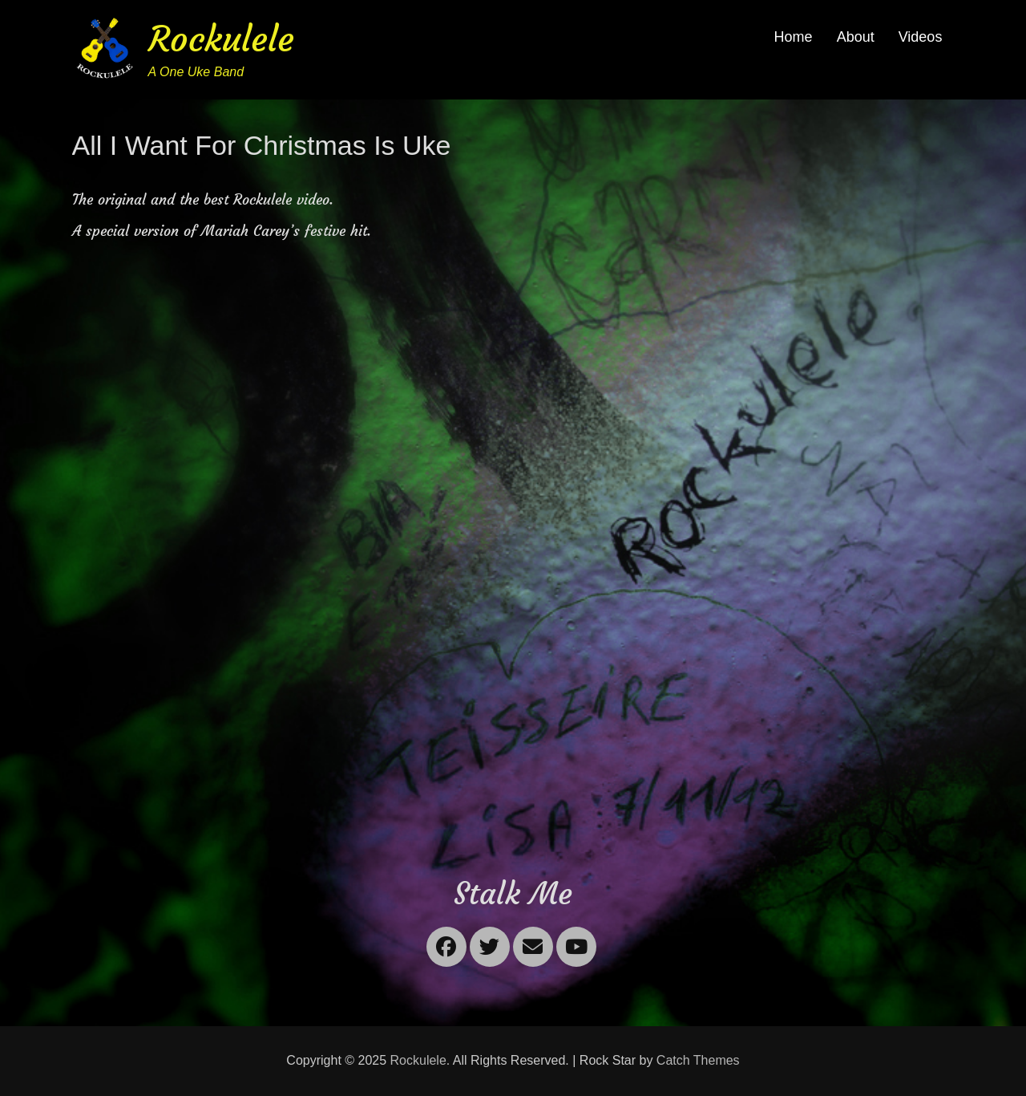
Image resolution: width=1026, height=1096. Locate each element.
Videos (921, 37)
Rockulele (221, 39)
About (856, 37)
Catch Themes (698, 1060)
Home (793, 37)
